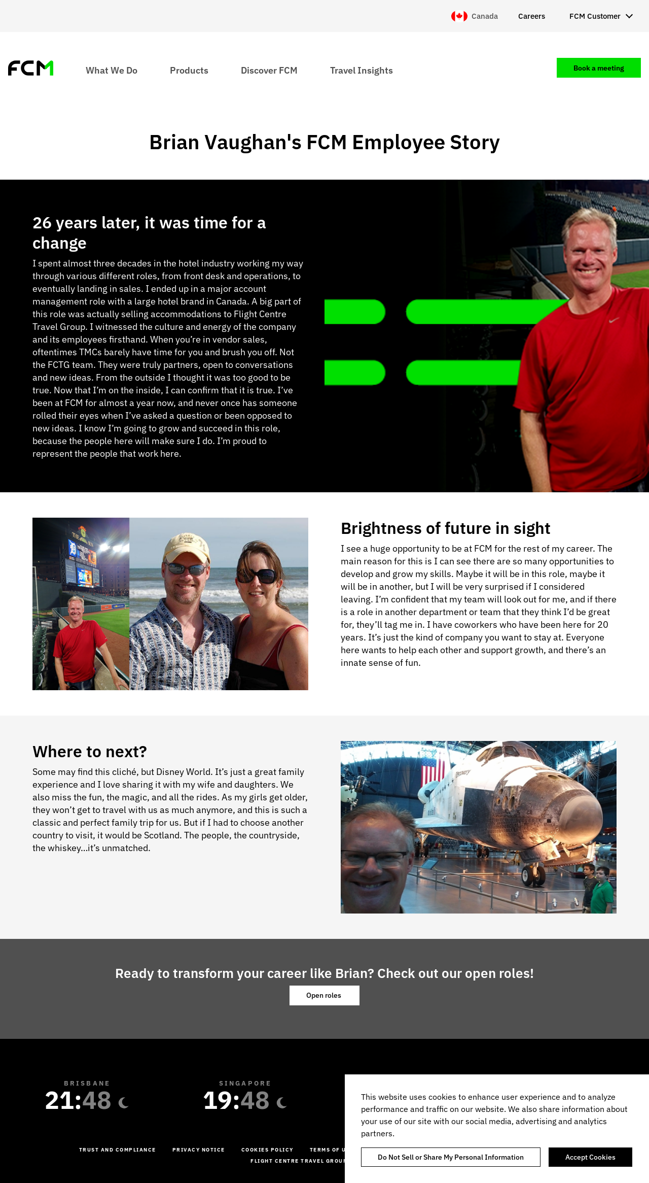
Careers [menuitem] (531, 16)
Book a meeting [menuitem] (598, 68)
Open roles (324, 995)
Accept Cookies (590, 1157)
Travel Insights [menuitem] (361, 69)
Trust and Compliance (117, 1149)
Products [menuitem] (189, 69)
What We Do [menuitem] (111, 69)
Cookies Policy (267, 1149)
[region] (497, 1128)
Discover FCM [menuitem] (269, 69)
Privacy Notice (198, 1149)
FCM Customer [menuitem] (595, 16)
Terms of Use (332, 1149)
